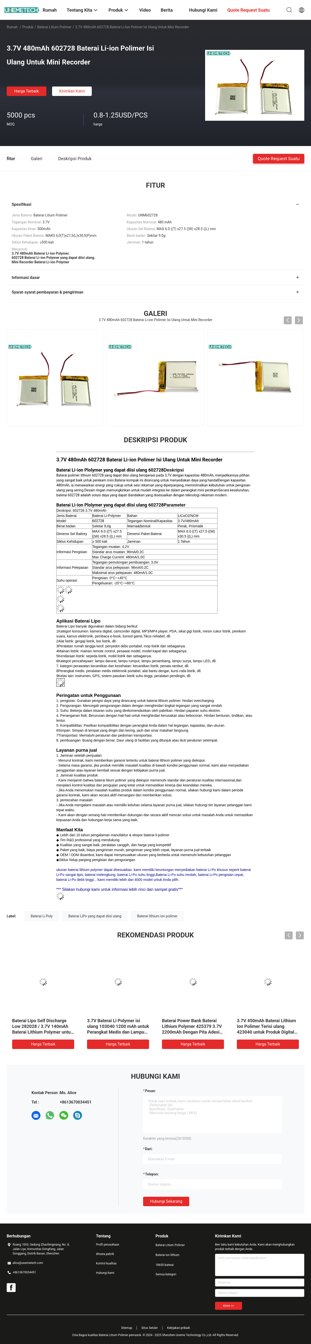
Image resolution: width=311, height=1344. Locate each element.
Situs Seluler (149, 1328)
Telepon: (151, 1174)
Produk (27, 27)
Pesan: (150, 1091)
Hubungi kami (105, 1273)
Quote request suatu (279, 158)
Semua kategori (166, 1274)
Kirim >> (228, 1306)
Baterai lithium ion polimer (157, 916)
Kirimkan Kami (72, 91)
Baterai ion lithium (167, 1255)
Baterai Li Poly (42, 916)
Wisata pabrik (105, 1254)
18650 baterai (165, 1265)
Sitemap (126, 1328)
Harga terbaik (26, 91)
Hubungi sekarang (166, 1201)
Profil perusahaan (107, 1244)
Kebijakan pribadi (178, 1328)
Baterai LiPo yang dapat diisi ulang (95, 916)
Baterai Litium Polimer (54, 27)
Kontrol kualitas (106, 1263)
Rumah (12, 27)
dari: (148, 1149)
